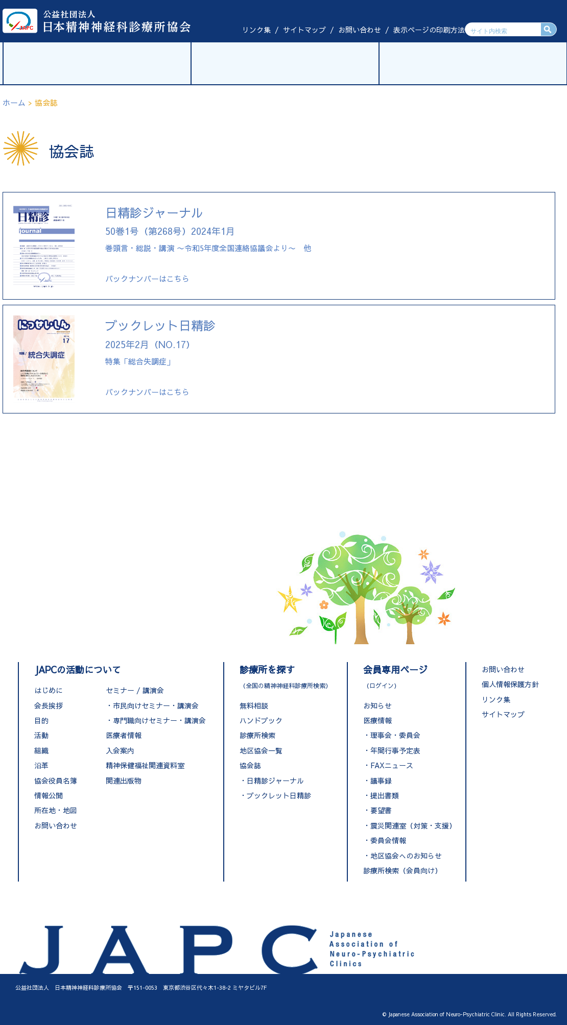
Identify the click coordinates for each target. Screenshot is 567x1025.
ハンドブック (261, 720)
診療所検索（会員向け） (402, 870)
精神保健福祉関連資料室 (145, 765)
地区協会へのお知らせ (406, 855)
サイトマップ (304, 30)
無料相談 (254, 705)
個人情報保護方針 (510, 684)
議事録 (381, 780)
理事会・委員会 (395, 735)
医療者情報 (123, 735)
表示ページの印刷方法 (429, 30)
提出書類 (384, 795)
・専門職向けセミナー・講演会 (156, 720)
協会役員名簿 (55, 780)
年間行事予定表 (395, 750)
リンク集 (256, 30)
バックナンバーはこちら (147, 278)
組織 (41, 750)
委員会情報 (388, 840)
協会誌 (250, 765)
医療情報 (377, 720)
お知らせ (377, 705)
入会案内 (120, 750)
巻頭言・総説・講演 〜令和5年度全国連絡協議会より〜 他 (208, 231)
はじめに (48, 690)
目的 (41, 720)
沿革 (41, 765)
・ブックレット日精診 (275, 795)
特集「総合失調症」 (160, 344)
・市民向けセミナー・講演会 (152, 705)
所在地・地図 (55, 810)
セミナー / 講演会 (135, 690)
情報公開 (48, 795)
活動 (41, 735)
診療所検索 (257, 735)
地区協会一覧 (261, 750)
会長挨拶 (48, 705)
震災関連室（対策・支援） (413, 825)
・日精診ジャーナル (272, 780)
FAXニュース (391, 765)
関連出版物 (123, 780)
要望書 (381, 810)
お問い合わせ (359, 30)
